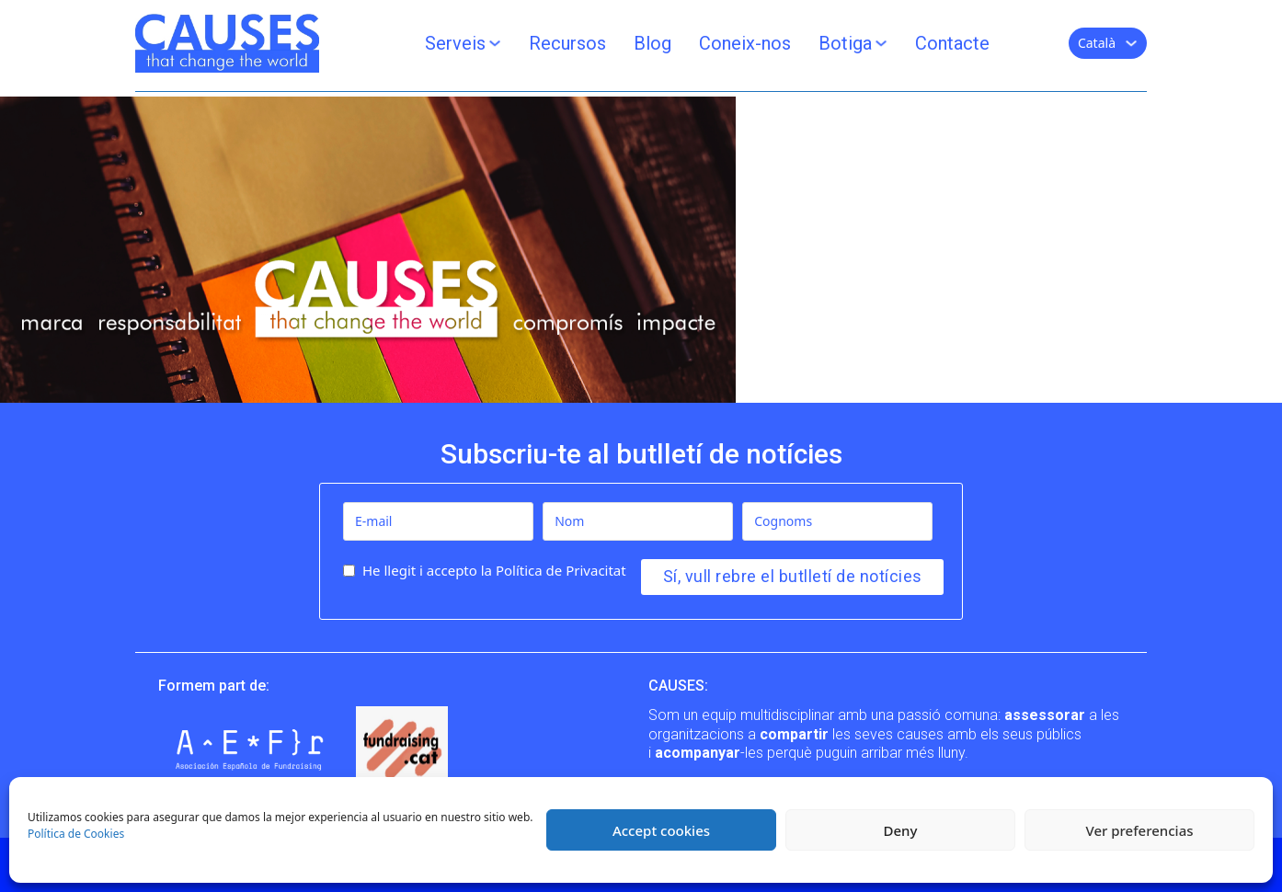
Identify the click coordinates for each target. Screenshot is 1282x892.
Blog (652, 43)
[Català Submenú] (1131, 43)
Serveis (455, 43)
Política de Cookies (76, 833)
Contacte (952, 43)
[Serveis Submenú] (494, 43)
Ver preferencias (1139, 830)
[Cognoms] (837, 521)
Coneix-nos (745, 43)
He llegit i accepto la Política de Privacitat (494, 570)
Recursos (567, 43)
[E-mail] (438, 521)
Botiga (845, 43)
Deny (901, 830)
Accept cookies (661, 830)
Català (1097, 42)
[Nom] (638, 521)
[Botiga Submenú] (881, 43)
